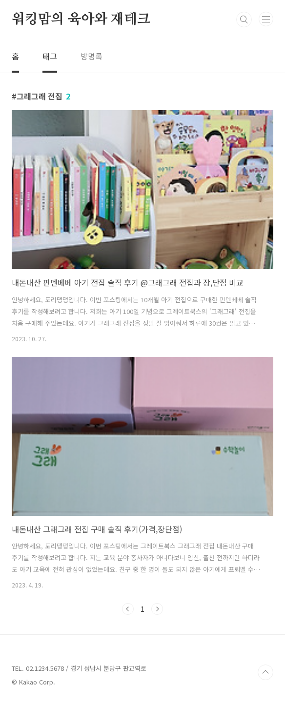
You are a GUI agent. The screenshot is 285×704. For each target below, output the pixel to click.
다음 (157, 609)
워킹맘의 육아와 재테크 (81, 19)
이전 (128, 609)
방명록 (91, 56)
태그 (49, 56)
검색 (244, 19)
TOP (265, 672)
